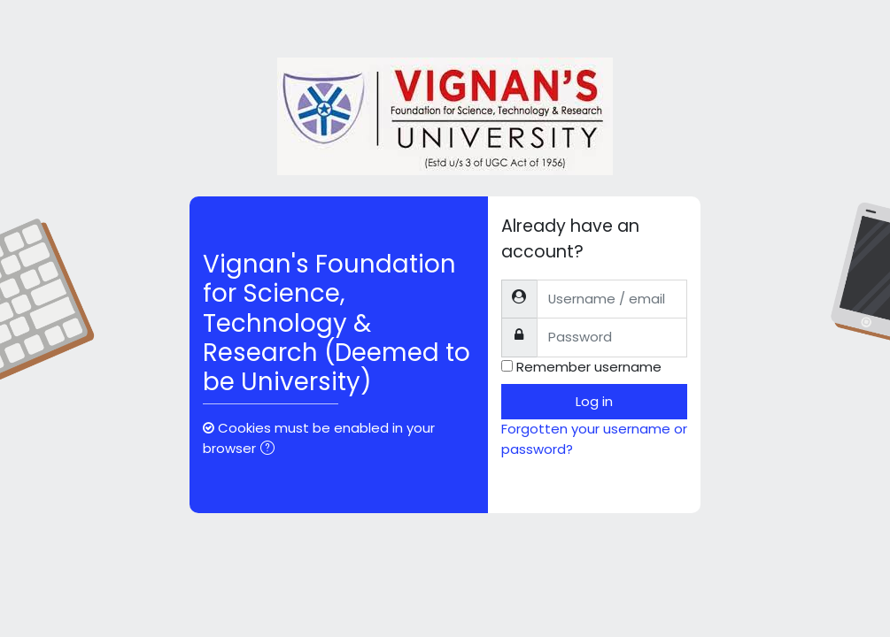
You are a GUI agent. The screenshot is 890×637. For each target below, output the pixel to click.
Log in (594, 401)
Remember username (589, 366)
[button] (270, 449)
